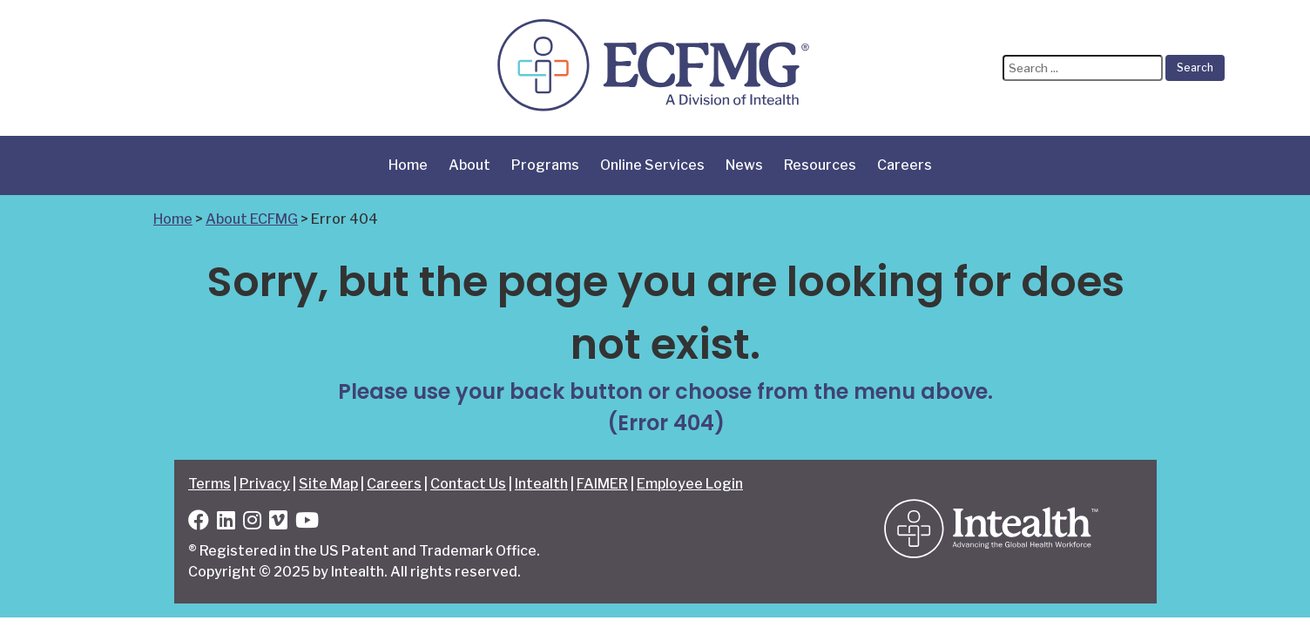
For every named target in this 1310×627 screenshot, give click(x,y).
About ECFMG (252, 219)
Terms (209, 483)
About (469, 165)
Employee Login (690, 483)
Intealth (541, 483)
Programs (545, 165)
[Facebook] (198, 523)
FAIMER (602, 483)
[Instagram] (252, 523)
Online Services (652, 165)
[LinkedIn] (226, 523)
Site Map (328, 483)
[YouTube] (307, 523)
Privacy (265, 483)
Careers (904, 165)
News (744, 165)
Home (408, 165)
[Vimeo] (278, 523)
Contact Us (468, 483)
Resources (820, 165)
